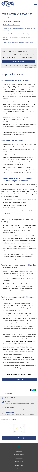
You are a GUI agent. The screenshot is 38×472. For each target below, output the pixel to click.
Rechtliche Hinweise (19, 454)
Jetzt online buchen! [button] (18, 61)
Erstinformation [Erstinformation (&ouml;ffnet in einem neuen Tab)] (19, 461)
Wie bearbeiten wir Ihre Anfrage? (12, 21)
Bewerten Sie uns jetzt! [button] (19, 438)
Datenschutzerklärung (30, 67)
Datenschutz (19, 458)
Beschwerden (19, 465)
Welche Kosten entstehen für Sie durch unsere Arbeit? (18, 42)
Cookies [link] (19, 469)
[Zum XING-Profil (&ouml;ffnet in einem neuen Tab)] (19, 446)
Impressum (19, 451)
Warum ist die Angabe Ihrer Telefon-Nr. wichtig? (16, 34)
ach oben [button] (19, 379)
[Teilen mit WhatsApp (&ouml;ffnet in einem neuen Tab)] (34, 390)
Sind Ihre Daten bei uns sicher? (11, 25)
